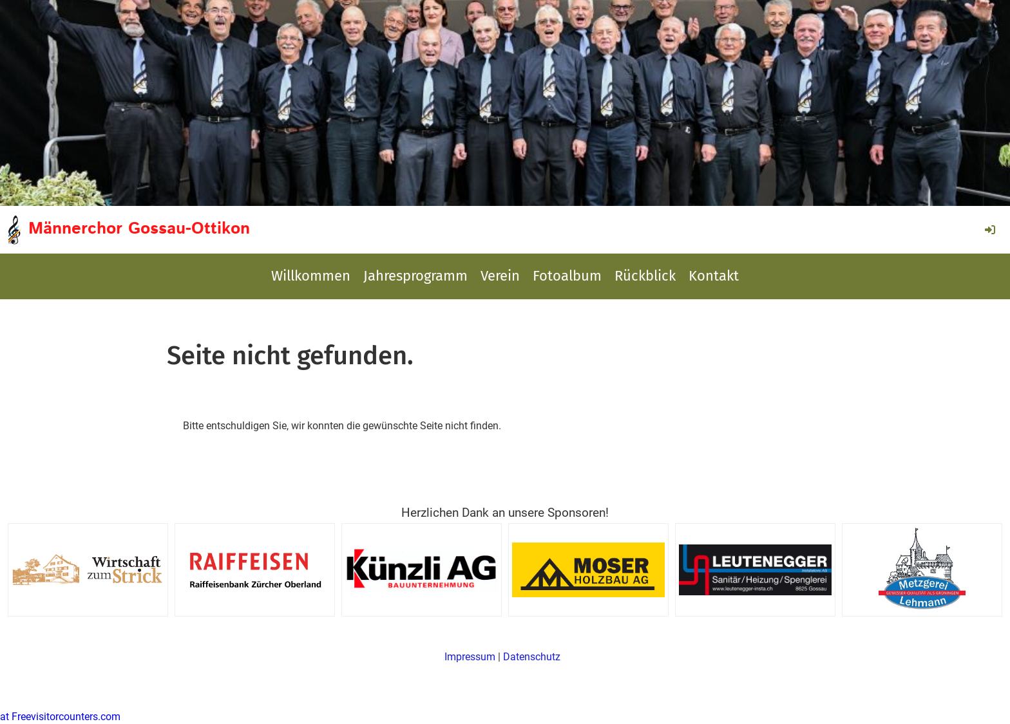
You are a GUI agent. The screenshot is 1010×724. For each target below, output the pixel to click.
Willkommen (310, 275)
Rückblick (645, 275)
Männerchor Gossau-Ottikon (139, 229)
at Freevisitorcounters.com (60, 716)
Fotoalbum (567, 275)
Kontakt (714, 275)
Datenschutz (531, 657)
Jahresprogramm (415, 275)
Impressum (469, 657)
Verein (500, 275)
